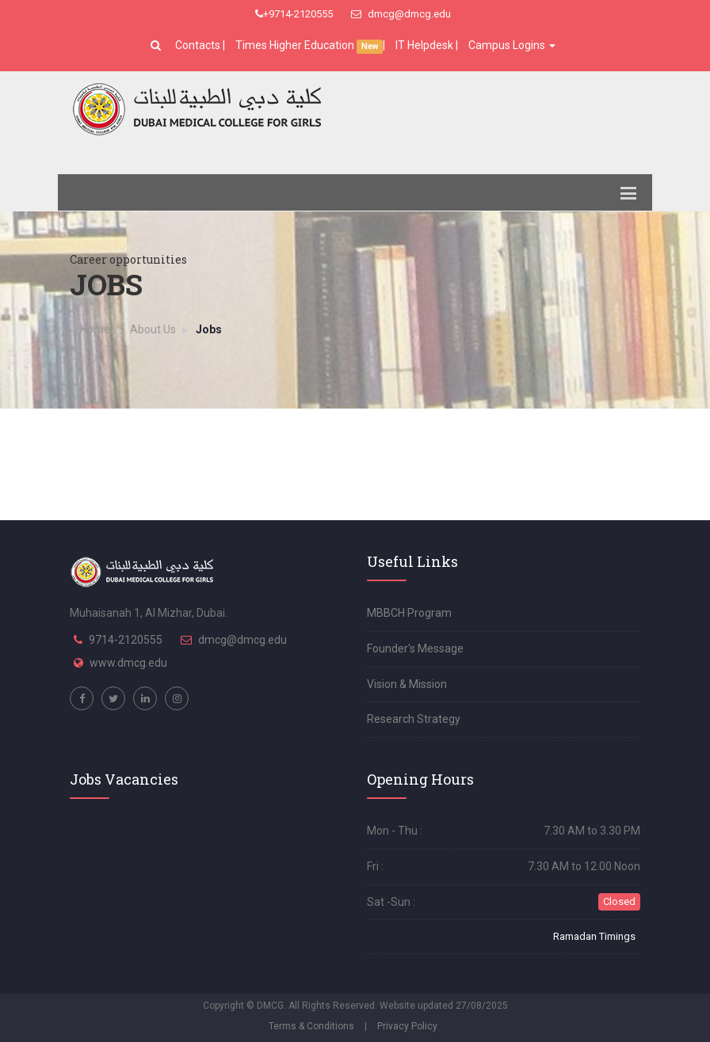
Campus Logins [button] (511, 45)
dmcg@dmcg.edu (401, 14)
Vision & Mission (407, 684)
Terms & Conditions (311, 1026)
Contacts (199, 45)
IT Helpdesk (424, 45)
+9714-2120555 (294, 14)
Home (95, 329)
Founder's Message (415, 648)
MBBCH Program (409, 613)
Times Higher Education (296, 45)
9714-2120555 (125, 639)
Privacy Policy (407, 1026)
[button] (158, 45)
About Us (153, 329)
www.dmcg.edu (128, 662)
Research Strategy (413, 719)
